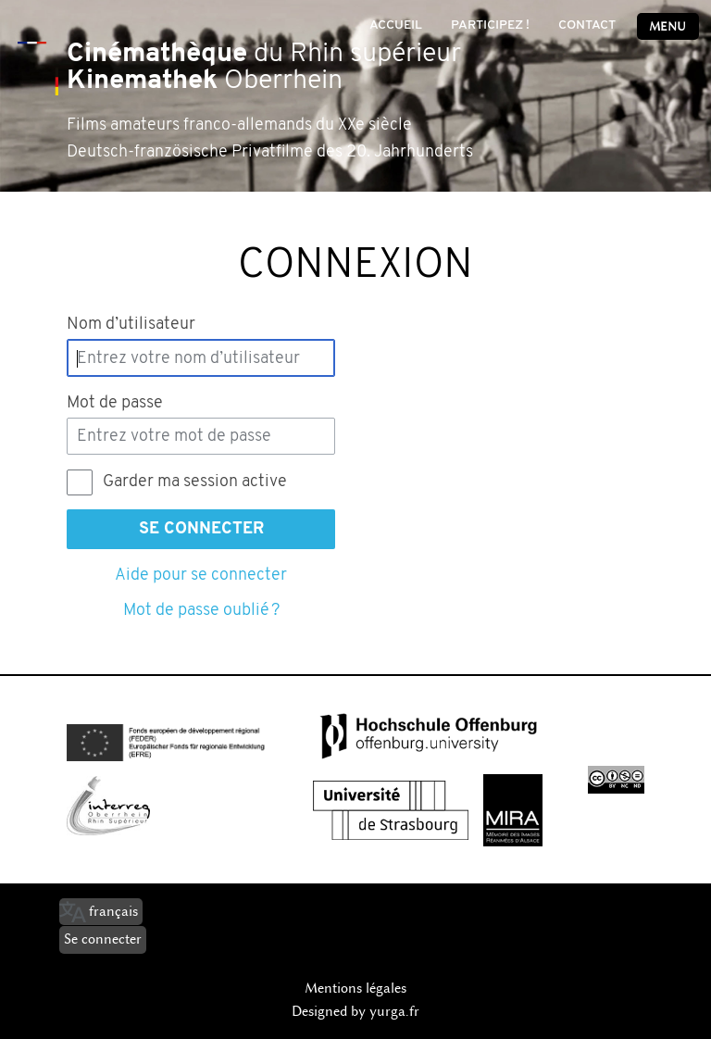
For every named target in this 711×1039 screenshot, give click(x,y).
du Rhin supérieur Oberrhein (264, 67)
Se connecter (201, 529)
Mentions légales (355, 988)
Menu (667, 26)
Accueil (395, 25)
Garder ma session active (195, 482)
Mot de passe (115, 403)
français (113, 911)
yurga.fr (394, 1011)
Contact (587, 25)
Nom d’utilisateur (131, 324)
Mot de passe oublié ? (201, 611)
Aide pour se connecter (201, 575)
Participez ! (490, 25)
